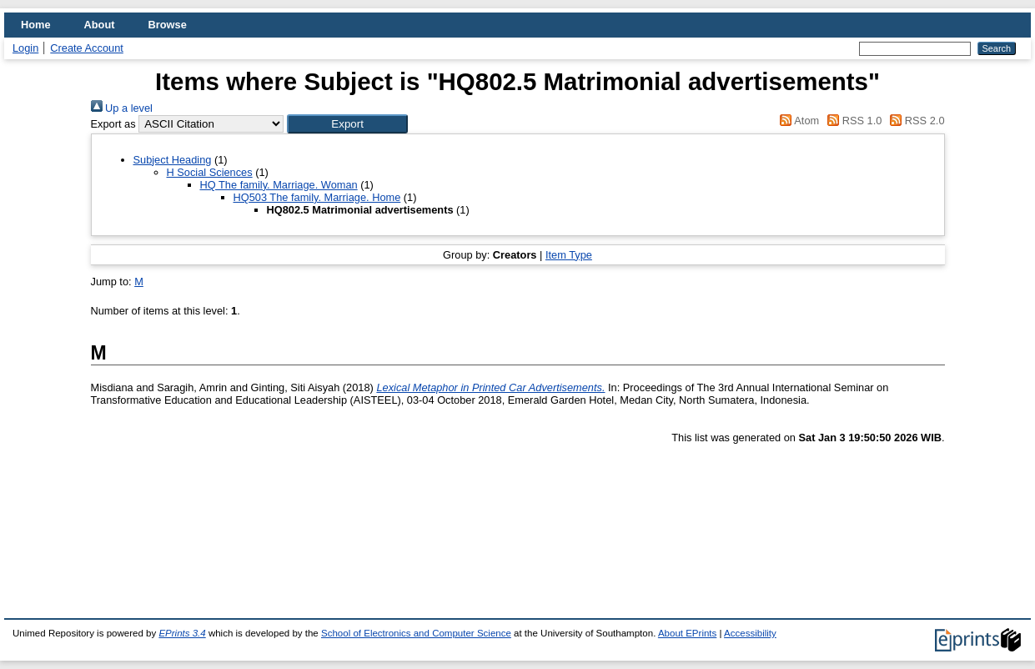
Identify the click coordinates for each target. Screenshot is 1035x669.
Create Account (86, 48)
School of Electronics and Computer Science (416, 633)
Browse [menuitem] (167, 24)
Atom (797, 120)
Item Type (568, 255)
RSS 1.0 (852, 120)
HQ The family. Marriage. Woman (279, 185)
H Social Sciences (210, 172)
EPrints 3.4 (181, 633)
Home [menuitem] (36, 24)
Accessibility (750, 633)
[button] (347, 123)
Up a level (122, 108)
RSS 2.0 (915, 120)
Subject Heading (172, 159)
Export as (113, 124)
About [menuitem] (99, 24)
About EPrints (687, 633)
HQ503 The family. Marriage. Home (317, 197)
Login (25, 48)
